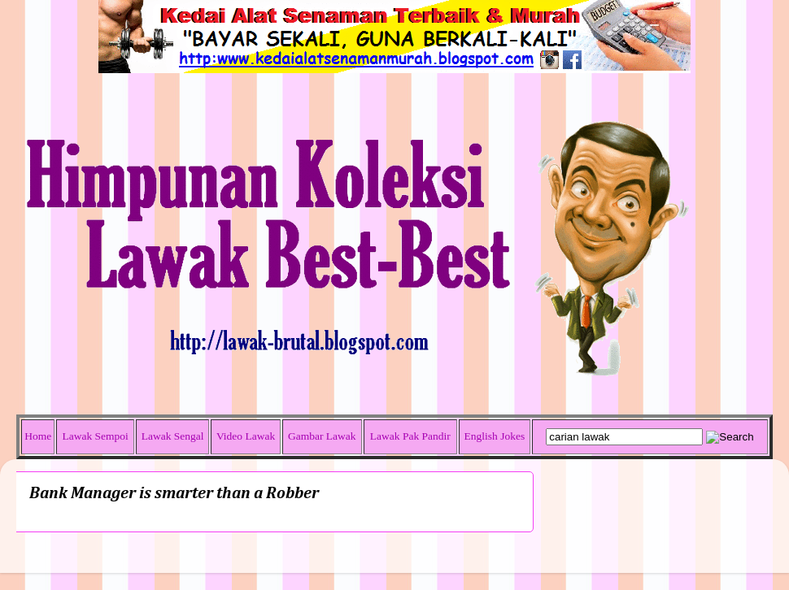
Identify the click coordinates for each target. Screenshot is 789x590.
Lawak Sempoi (95, 436)
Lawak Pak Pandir (410, 436)
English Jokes (494, 436)
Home (37, 436)
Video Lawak (245, 436)
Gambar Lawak (322, 436)
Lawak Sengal (173, 436)
